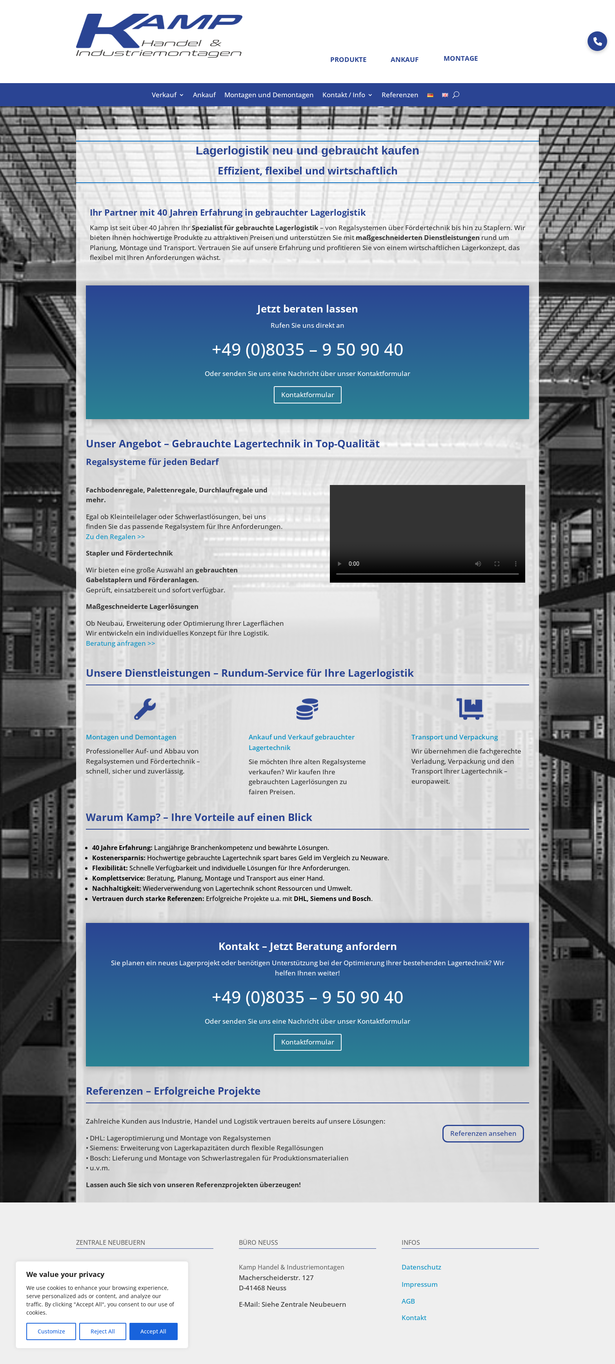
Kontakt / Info (343, 95)
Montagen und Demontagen (269, 95)
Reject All (103, 1331)
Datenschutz (421, 1266)
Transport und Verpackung (454, 736)
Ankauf (204, 95)
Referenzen (400, 95)
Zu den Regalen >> (115, 536)
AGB (408, 1301)
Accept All (153, 1331)
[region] (102, 1304)
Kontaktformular (307, 394)
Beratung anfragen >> (120, 643)
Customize (51, 1331)
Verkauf (164, 95)
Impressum (420, 1284)
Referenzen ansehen (483, 1133)
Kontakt (414, 1317)
